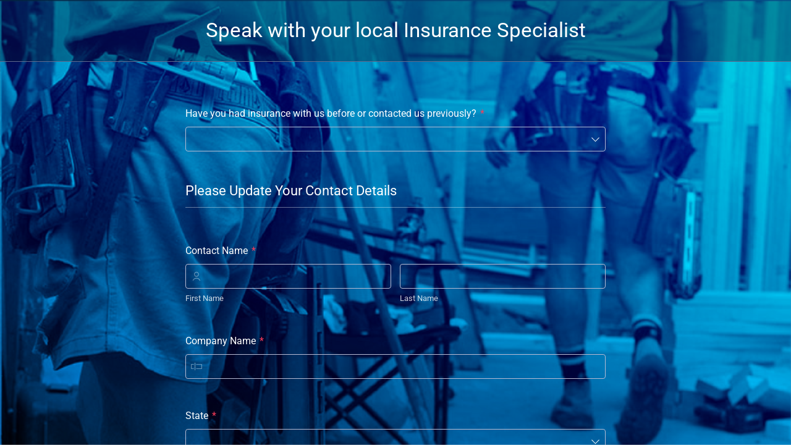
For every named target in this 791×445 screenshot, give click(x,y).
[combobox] (395, 139)
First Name (204, 298)
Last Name (419, 298)
